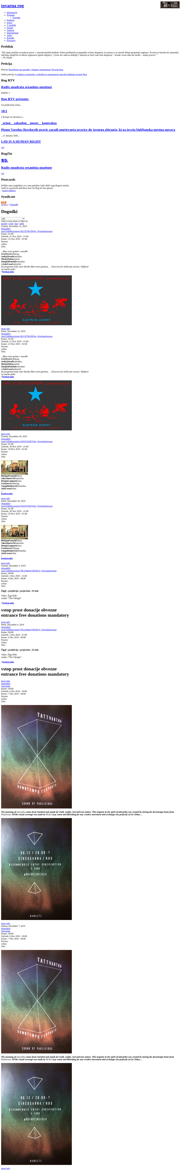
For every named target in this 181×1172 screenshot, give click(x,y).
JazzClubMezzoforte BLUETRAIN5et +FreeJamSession (26, 231)
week (10, 223)
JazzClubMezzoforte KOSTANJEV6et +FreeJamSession (26, 441)
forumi (10, 28)
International (12, 33)
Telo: (3, 246)
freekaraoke (8, 272)
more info (5, 328)
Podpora (10, 20)
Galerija (10, 30)
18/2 (4, 111)
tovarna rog (12, 5)
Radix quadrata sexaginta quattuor (26, 87)
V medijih (11, 25)
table (22, 223)
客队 (4, 160)
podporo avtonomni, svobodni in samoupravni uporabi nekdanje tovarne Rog (52, 74)
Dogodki (14, 204)
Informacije (12, 12)
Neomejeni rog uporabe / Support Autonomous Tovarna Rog (35, 69)
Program (11, 15)
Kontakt (10, 38)
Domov (4, 204)
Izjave (9, 22)
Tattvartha (5, 686)
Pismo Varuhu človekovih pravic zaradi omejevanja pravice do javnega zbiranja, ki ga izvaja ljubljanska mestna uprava (88, 129)
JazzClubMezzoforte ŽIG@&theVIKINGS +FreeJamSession (29, 571)
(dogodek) (5, 229)
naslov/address (9, 190)
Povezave (11, 40)
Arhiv (9, 35)
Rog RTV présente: (15, 99)
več (2, 147)
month (4, 223)
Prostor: (4, 241)
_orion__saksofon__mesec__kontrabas (29, 123)
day (16, 223)
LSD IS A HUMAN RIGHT (21, 141)
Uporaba (16, 17)
